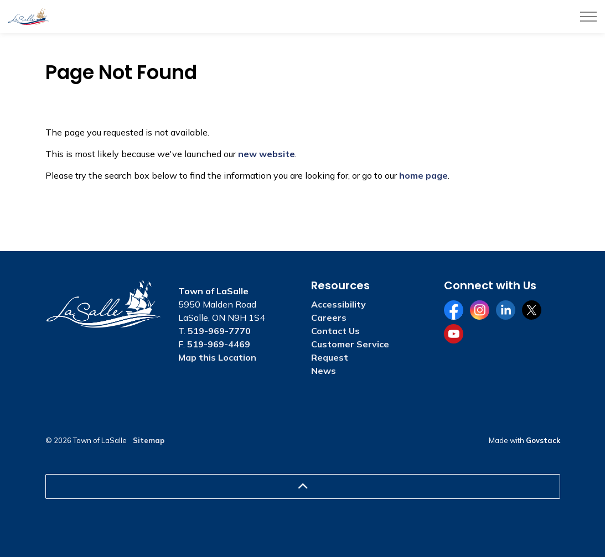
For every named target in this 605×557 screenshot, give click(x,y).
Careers (329, 317)
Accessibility (338, 304)
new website (266, 153)
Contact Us (335, 330)
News (323, 370)
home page (423, 175)
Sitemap (148, 440)
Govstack (543, 440)
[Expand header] (588, 16)
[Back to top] (302, 486)
